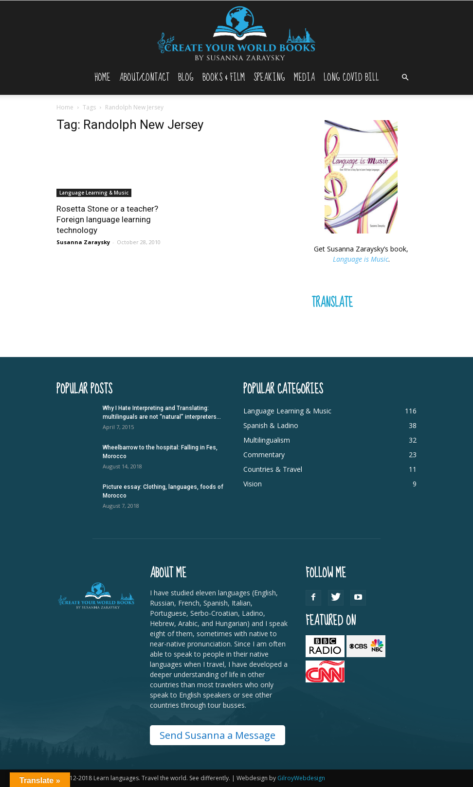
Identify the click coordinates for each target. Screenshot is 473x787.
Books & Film (223, 78)
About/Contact (144, 78)
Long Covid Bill (351, 78)
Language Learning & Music (93, 192)
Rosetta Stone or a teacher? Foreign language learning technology (107, 219)
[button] (405, 77)
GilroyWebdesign (301, 778)
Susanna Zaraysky (83, 242)
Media (304, 78)
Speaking (269, 78)
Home (102, 78)
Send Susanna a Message (217, 735)
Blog (186, 78)
